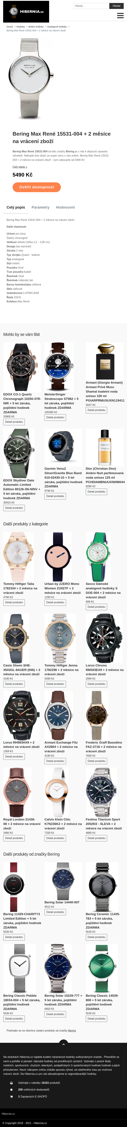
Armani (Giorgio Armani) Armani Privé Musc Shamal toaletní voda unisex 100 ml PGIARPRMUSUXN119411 (105, 391)
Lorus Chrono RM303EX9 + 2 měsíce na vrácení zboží (105, 670)
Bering (53, 854)
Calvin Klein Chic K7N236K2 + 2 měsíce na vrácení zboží (63, 824)
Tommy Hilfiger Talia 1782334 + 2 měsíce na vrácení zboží (20, 588)
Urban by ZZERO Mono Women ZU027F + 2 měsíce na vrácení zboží (62, 588)
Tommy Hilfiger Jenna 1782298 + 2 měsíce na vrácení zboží (61, 670)
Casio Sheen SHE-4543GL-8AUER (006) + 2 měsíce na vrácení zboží (21, 670)
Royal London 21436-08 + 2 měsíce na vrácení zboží (22, 824)
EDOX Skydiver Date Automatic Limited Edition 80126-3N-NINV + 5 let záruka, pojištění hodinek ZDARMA (21, 489)
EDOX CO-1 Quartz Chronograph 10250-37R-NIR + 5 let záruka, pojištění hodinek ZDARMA (22, 403)
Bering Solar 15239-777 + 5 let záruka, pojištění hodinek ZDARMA (63, 1000)
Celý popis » (20, 166)
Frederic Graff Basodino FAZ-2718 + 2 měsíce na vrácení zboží (104, 747)
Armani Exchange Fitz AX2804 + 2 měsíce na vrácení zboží (61, 747)
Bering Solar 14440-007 (61, 902)
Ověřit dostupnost (36, 187)
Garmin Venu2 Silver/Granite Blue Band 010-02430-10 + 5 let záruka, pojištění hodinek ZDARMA (63, 477)
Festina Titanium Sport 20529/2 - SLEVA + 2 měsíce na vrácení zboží (104, 824)
